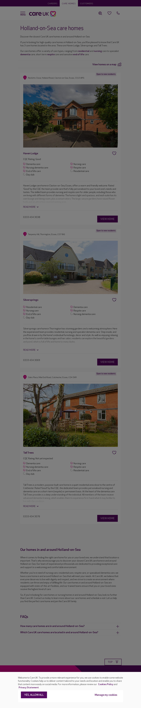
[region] (70, 690)
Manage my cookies (106, 695)
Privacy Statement (29, 687)
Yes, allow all (34, 695)
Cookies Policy (105, 684)
